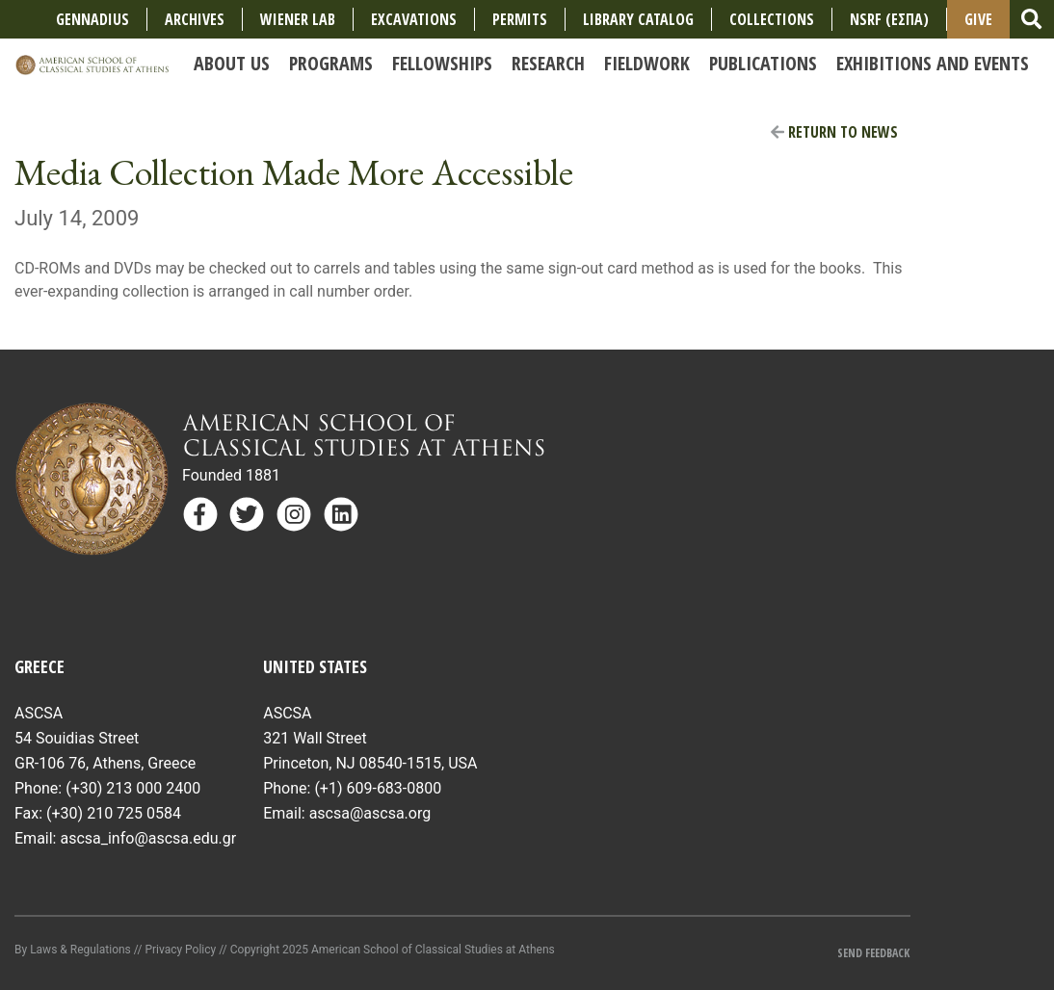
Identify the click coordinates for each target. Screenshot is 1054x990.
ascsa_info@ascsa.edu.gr (148, 838)
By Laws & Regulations (72, 949)
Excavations (414, 19)
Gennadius (92, 19)
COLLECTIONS (771, 19)
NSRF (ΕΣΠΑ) (889, 19)
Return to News (834, 132)
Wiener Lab (297, 19)
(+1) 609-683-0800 (377, 788)
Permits (519, 19)
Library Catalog (638, 19)
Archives (194, 19)
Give (978, 19)
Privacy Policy (180, 949)
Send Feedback (873, 953)
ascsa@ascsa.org (370, 813)
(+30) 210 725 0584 (113, 813)
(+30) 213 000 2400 (133, 788)
